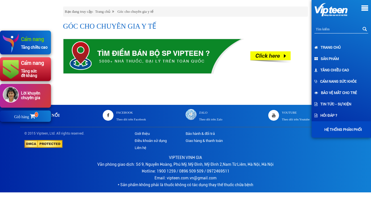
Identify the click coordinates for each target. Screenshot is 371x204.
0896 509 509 (191, 171)
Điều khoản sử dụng (151, 141)
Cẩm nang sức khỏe (335, 81)
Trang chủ (327, 47)
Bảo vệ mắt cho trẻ (335, 93)
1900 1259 (166, 171)
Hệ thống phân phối (341, 130)
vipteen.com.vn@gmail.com (191, 178)
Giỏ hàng (25, 117)
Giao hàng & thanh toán (204, 141)
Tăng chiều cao (331, 70)
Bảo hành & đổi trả (200, 133)
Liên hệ (140, 148)
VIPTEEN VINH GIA (185, 157)
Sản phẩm (326, 59)
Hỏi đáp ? (325, 115)
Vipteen (42, 133)
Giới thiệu (142, 133)
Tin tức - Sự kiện (332, 104)
